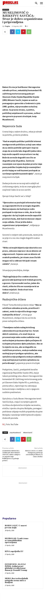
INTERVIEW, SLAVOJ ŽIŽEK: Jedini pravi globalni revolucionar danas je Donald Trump (16, 540)
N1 (3, 397)
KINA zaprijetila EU (14, 524)
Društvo (5, 10)
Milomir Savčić (27, 405)
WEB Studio (31, 600)
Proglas (7, 26)
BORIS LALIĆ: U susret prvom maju (16, 499)
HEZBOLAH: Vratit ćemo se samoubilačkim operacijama (16, 513)
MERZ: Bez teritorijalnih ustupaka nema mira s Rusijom (16, 553)
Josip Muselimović (15, 405)
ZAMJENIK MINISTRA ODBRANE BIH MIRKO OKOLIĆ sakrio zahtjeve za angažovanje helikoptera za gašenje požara (11, 428)
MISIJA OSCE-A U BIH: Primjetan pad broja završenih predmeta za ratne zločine (34, 426)
